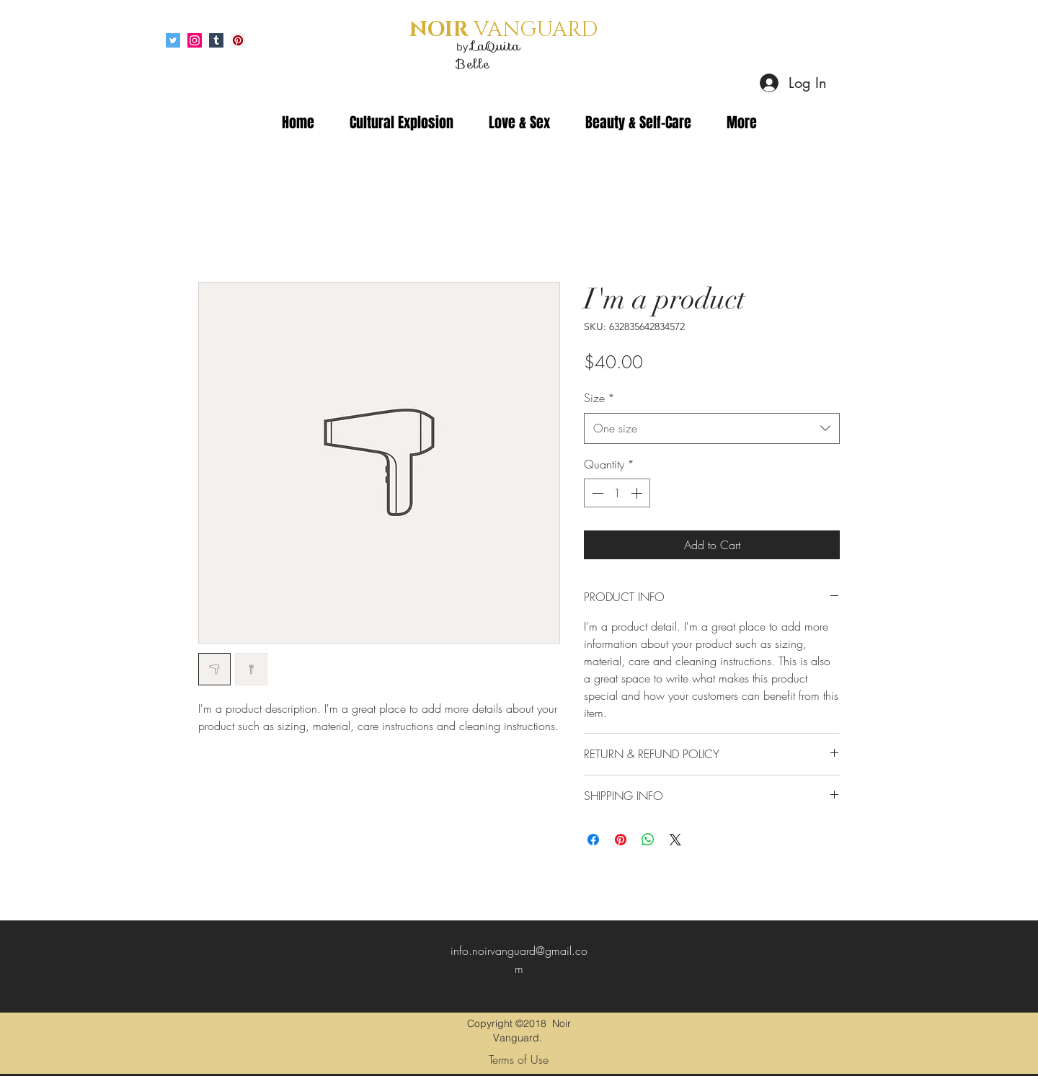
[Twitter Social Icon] (173, 40)
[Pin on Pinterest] (620, 839)
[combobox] (712, 428)
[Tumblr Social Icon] (216, 40)
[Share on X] (675, 839)
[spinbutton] (617, 493)
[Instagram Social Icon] (194, 40)
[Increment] (638, 493)
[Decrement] (596, 493)
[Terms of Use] (518, 1059)
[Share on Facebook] (593, 839)
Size (599, 398)
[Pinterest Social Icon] (238, 40)
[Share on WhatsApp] (648, 839)
